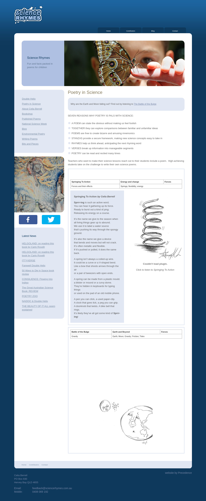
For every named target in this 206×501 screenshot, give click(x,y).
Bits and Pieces (30, 143)
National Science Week (34, 123)
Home (108, 31)
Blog (153, 31)
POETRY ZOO (30, 296)
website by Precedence (178, 472)
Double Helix (29, 98)
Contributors (130, 31)
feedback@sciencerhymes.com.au (52, 488)
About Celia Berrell (32, 108)
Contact (175, 31)
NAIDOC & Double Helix (35, 301)
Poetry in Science (31, 103)
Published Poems (31, 118)
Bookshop (27, 113)
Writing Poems (30, 138)
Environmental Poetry (33, 133)
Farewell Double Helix (33, 265)
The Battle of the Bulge (145, 104)
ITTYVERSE (28, 260)
